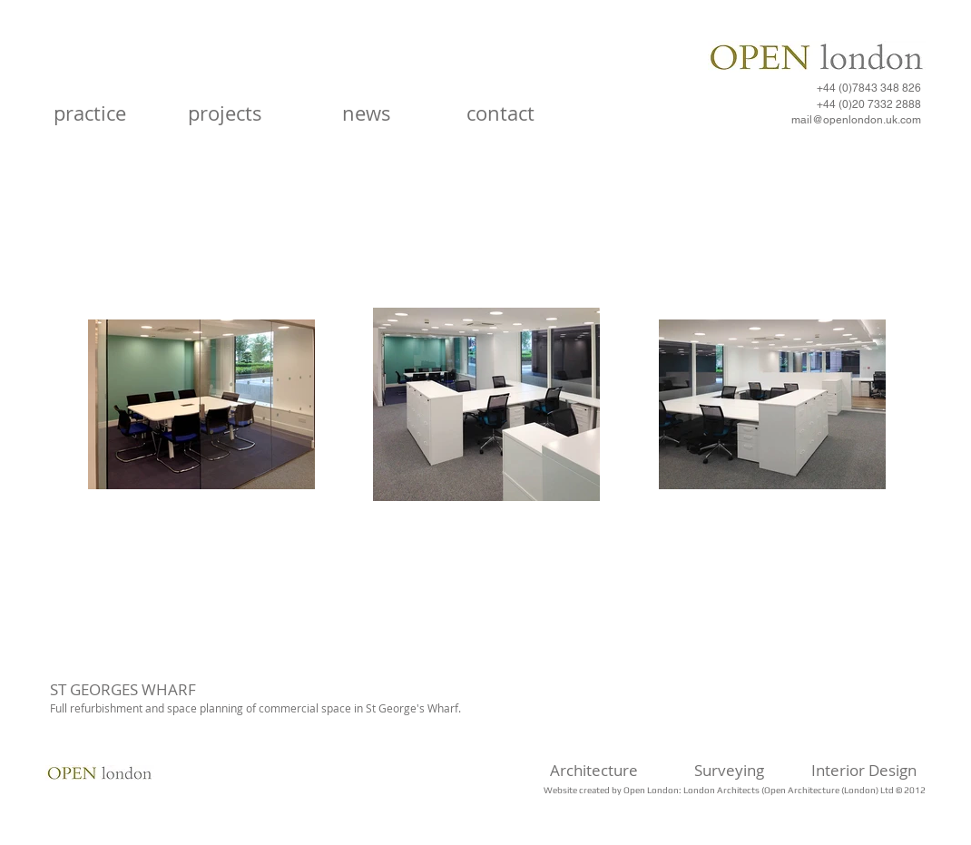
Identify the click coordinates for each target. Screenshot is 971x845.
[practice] (89, 114)
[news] (366, 114)
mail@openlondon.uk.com (856, 119)
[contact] (500, 114)
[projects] (225, 114)
